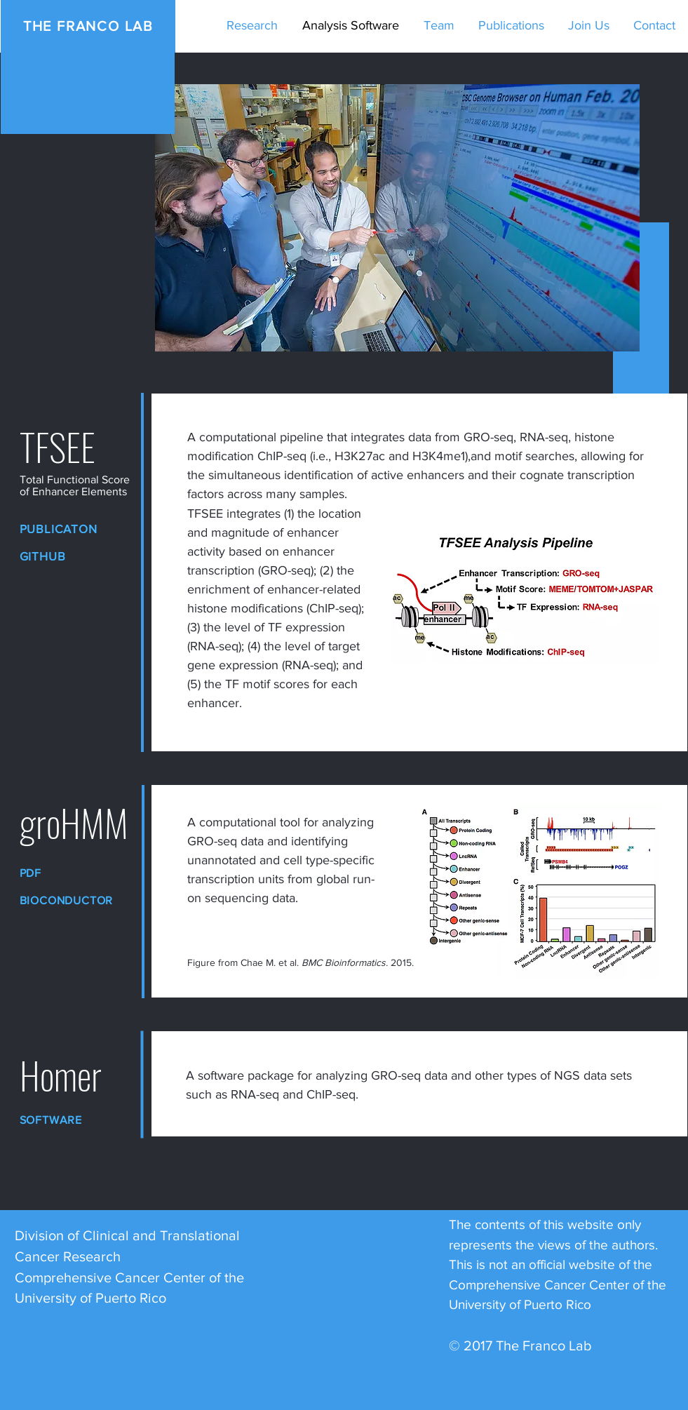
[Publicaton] (66, 528)
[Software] (66, 1119)
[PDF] (66, 873)
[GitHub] (66, 555)
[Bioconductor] (76, 900)
